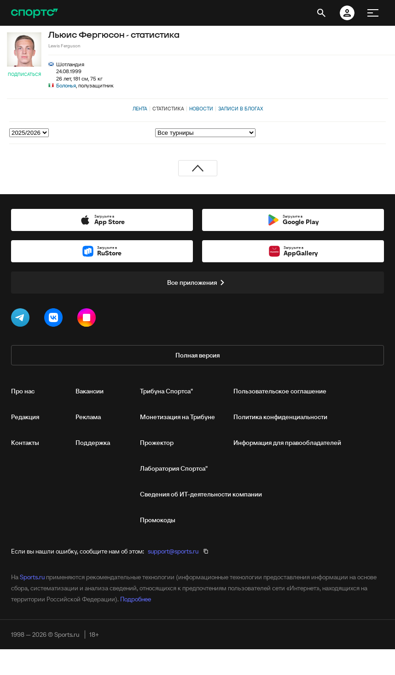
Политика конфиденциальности (280, 417)
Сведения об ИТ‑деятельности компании (201, 494)
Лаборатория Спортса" (174, 468)
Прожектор (157, 442)
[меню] (373, 13)
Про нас (23, 391)
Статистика (168, 108)
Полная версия (197, 355)
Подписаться (24, 74)
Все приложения (197, 282)
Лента (140, 108)
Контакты (25, 442)
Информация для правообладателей (287, 442)
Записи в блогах (240, 108)
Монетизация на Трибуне (177, 417)
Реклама (88, 417)
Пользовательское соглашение (279, 391)
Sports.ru (32, 577)
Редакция (25, 417)
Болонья (66, 85)
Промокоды (157, 520)
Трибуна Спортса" (166, 391)
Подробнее (135, 599)
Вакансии (90, 391)
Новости (201, 108)
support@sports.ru (173, 551)
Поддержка (93, 442)
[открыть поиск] (321, 13)
